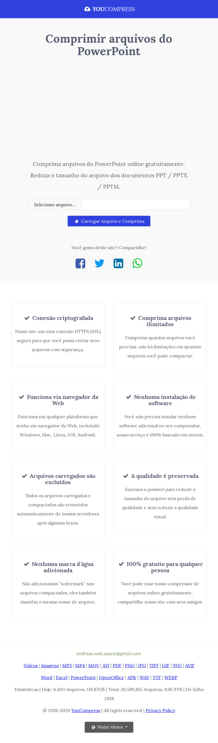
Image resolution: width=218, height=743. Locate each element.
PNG (130, 665)
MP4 (80, 665)
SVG (177, 665)
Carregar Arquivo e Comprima (109, 221)
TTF (157, 677)
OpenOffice (111, 677)
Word (47, 677)
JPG (142, 665)
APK (131, 677)
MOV (93, 665)
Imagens (50, 665)
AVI (105, 665)
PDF (117, 665)
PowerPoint (83, 677)
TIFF (154, 665)
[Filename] (135, 204)
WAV (144, 677)
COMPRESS (109, 9)
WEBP (170, 677)
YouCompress (85, 710)
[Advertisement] (109, 110)
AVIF (189, 665)
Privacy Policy (160, 710)
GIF (165, 665)
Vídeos (31, 665)
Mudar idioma (107, 727)
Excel (61, 677)
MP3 (67, 665)
